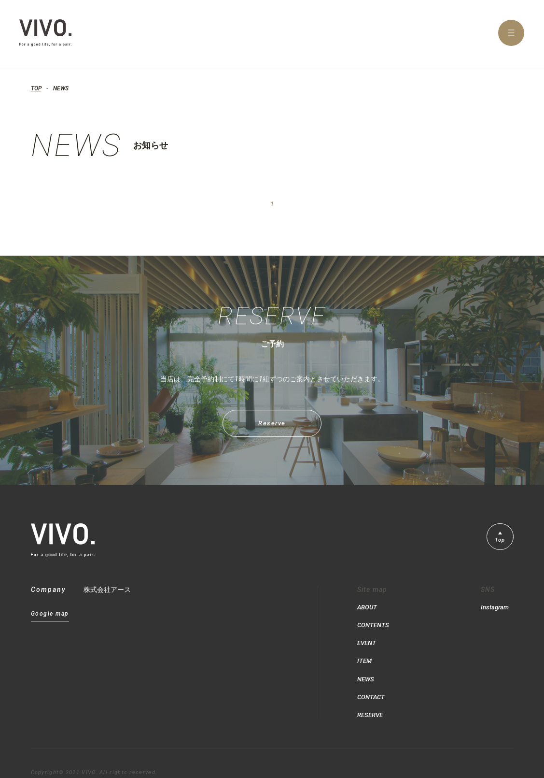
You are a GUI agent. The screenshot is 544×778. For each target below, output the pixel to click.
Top (498, 543)
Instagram (493, 608)
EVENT (367, 639)
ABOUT (367, 608)
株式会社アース (107, 591)
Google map (50, 616)
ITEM (365, 654)
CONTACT (372, 685)
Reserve (271, 431)
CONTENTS (374, 623)
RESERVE (371, 701)
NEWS (366, 670)
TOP (36, 88)
